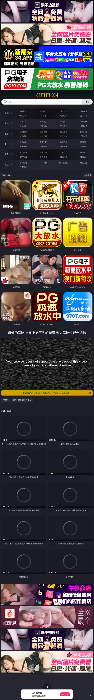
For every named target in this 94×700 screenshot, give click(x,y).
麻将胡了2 (23, 115)
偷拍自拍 (43, 132)
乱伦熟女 (63, 136)
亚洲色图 (43, 142)
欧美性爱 (83, 132)
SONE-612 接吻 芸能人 (22, 400)
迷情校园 (23, 157)
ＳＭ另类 (83, 126)
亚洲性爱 (23, 132)
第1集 (5, 400)
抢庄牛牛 (83, 115)
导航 (6, 164)
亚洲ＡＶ (23, 121)
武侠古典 (83, 152)
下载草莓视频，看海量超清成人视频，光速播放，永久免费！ (57, 392)
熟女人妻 (23, 126)
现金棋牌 (63, 115)
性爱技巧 (83, 157)
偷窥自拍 (23, 142)
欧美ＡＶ (63, 121)
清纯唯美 (43, 146)
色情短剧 (23, 167)
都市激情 (23, 152)
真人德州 (43, 111)
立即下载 (65, 694)
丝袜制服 (43, 126)
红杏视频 (83, 162)
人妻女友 (63, 152)
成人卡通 (63, 132)
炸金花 (43, 115)
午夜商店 (23, 162)
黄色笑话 (63, 157)
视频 (6, 123)
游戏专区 (83, 111)
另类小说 (43, 157)
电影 (6, 133)
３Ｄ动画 (83, 121)
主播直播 (63, 126)
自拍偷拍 (43, 121)
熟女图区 (63, 146)
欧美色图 (63, 142)
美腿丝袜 (23, 146)
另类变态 (83, 136)
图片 (6, 144)
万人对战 (63, 111)
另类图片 (83, 146)
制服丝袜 (23, 136)
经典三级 (43, 136)
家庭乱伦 (43, 152)
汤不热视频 (63, 162)
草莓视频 (43, 162)
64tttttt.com (47, 95)
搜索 (87, 102)
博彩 (6, 113)
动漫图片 (83, 142)
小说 (6, 154)
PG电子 (23, 111)
